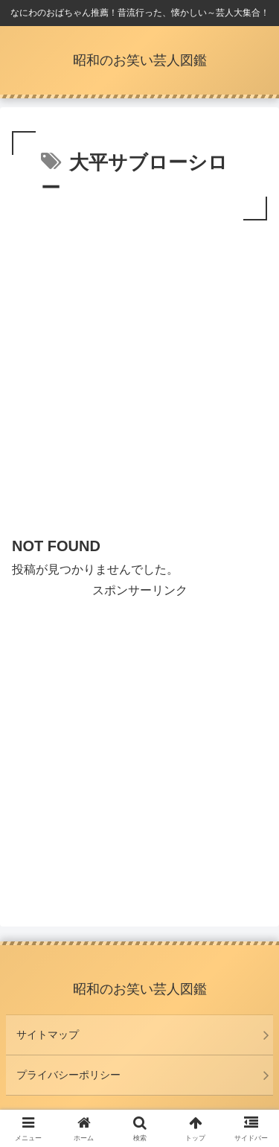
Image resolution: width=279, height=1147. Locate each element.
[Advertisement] (139, 371)
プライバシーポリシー (68, 1075)
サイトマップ (47, 1034)
